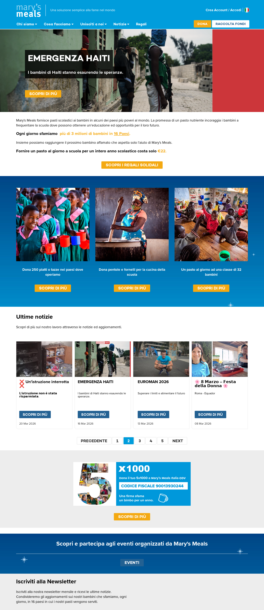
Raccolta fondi (231, 24)
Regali (141, 24)
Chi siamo (25, 24)
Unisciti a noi (92, 24)
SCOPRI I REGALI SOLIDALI (132, 164)
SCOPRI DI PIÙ (132, 516)
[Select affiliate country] (246, 10)
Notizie (119, 24)
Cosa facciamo (57, 24)
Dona (202, 24)
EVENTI (132, 562)
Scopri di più (43, 93)
